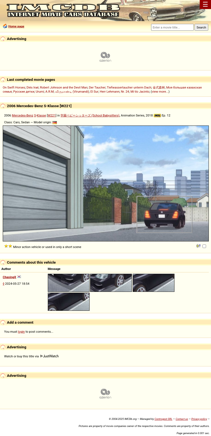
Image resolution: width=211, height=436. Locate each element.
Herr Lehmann (110, 91)
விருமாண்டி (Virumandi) (72, 91)
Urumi (40, 91)
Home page (16, 26)
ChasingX (9, 277)
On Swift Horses (14, 87)
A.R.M (49, 91)
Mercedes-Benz (22, 115)
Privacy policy (199, 418)
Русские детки (23, 91)
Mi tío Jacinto (140, 91)
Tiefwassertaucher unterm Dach (129, 87)
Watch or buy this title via (31, 356)
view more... (160, 91)
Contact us (182, 418)
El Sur (94, 91)
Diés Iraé (33, 87)
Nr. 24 (125, 91)
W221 (51, 115)
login (21, 332)
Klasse (41, 115)
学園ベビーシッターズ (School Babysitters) (90, 115)
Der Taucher (97, 87)
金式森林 (159, 87)
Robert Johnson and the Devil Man (64, 87)
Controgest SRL (163, 418)
